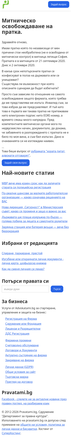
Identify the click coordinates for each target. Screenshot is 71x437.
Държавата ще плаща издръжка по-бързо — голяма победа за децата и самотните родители (34, 219)
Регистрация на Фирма (21, 319)
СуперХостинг (11, 433)
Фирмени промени (18, 340)
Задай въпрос (59, 4)
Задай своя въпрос (15, 162)
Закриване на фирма (19, 360)
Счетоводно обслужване (22, 345)
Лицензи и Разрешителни (23, 329)
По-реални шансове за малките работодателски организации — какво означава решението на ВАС (35, 197)
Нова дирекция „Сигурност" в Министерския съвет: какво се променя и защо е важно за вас (34, 209)
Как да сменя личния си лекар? (23, 269)
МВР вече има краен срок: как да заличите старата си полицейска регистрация (31, 185)
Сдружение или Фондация (23, 324)
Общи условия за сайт (20, 372)
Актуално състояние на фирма (26, 355)
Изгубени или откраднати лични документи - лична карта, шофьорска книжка (33, 261)
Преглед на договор (19, 382)
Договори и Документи (21, 350)
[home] (24, 4)
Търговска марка (16, 377)
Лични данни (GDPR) (19, 367)
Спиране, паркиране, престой (22, 253)
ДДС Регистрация (17, 334)
